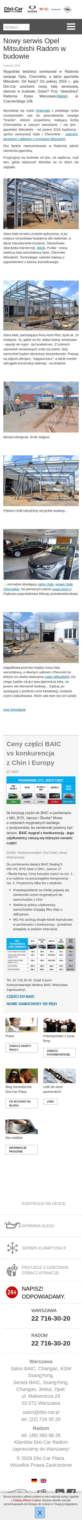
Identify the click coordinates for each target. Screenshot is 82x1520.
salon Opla (46, 584)
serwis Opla (63, 584)
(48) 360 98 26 (45, 1435)
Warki (41, 248)
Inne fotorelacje (14, 709)
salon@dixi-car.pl (41, 1412)
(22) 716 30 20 (45, 1419)
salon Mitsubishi (56, 677)
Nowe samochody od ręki (32, 1004)
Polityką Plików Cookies (27, 1500)
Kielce (61, 96)
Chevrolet (43, 110)
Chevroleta (11, 589)
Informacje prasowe (17, 1149)
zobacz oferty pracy (20, 1047)
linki (50, 1101)
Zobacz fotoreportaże (58, 1052)
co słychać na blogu (20, 1103)
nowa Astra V (61, 589)
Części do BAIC (21, 996)
